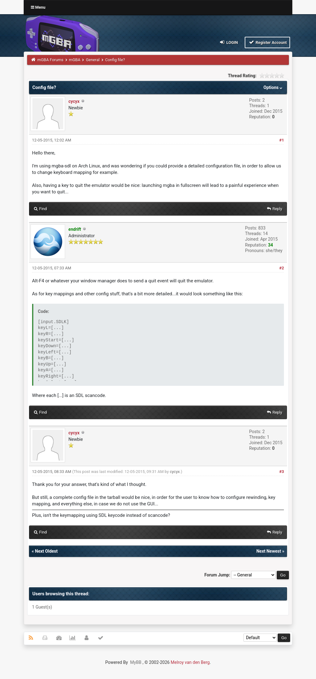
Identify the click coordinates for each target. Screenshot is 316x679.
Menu (38, 7)
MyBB (135, 662)
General (92, 59)
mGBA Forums (50, 59)
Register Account (267, 42)
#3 (281, 471)
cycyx (74, 101)
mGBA (75, 59)
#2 (281, 268)
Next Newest (268, 551)
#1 (281, 140)
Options (274, 87)
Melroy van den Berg (190, 662)
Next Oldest (46, 551)
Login (228, 42)
